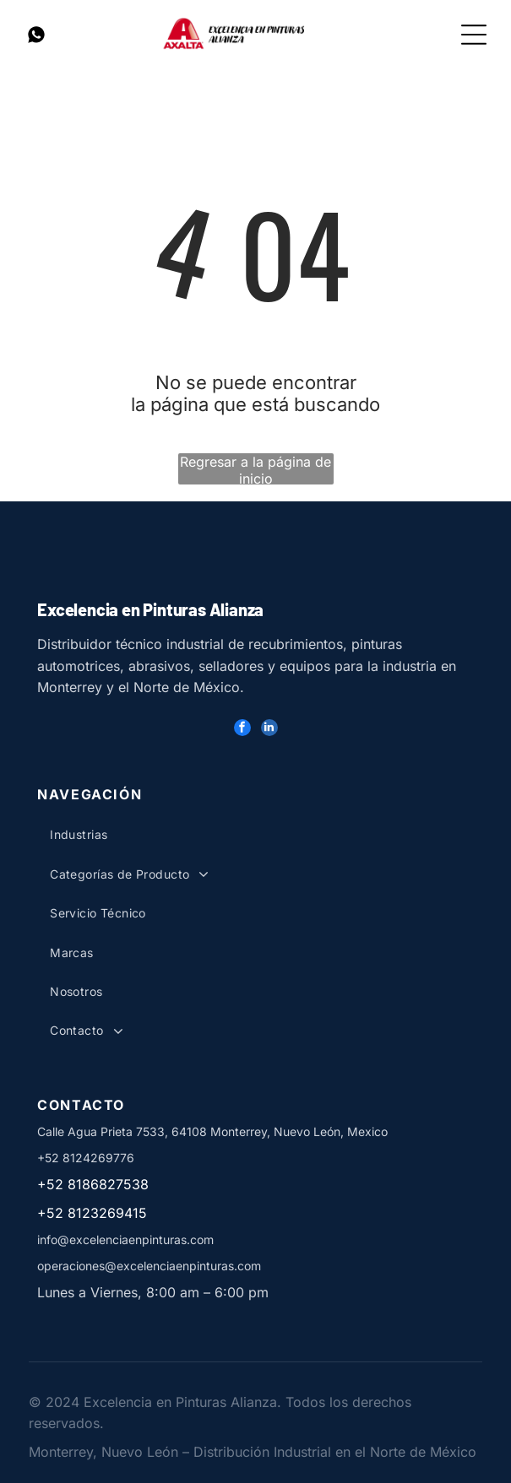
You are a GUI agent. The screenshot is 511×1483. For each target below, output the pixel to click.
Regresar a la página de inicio (255, 468)
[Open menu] (474, 34)
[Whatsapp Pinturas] (36, 41)
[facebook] (242, 729)
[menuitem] (164, 834)
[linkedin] (269, 729)
